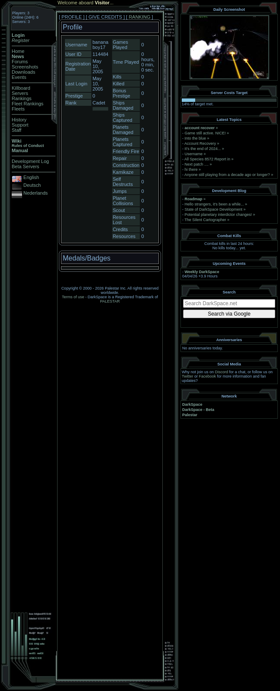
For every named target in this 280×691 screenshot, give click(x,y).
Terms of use (73, 297)
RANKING (139, 17)
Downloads (23, 72)
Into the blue (195, 138)
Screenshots (25, 66)
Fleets (18, 108)
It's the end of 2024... (203, 149)
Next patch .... (197, 164)
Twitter (187, 376)
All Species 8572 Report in (207, 159)
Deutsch (32, 185)
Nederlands (35, 193)
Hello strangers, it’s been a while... (214, 204)
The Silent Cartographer (205, 220)
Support (20, 124)
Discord (222, 372)
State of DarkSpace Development (214, 209)
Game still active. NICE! (206, 133)
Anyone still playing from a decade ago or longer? (227, 175)
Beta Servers (25, 166)
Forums (20, 61)
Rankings (22, 98)
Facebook (207, 376)
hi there (191, 169)
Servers (20, 93)
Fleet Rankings (27, 103)
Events (19, 77)
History (19, 119)
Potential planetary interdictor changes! (218, 214)
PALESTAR (110, 301)
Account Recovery (200, 143)
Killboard (21, 88)
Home (18, 51)
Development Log (30, 161)
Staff (16, 130)
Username (194, 154)
